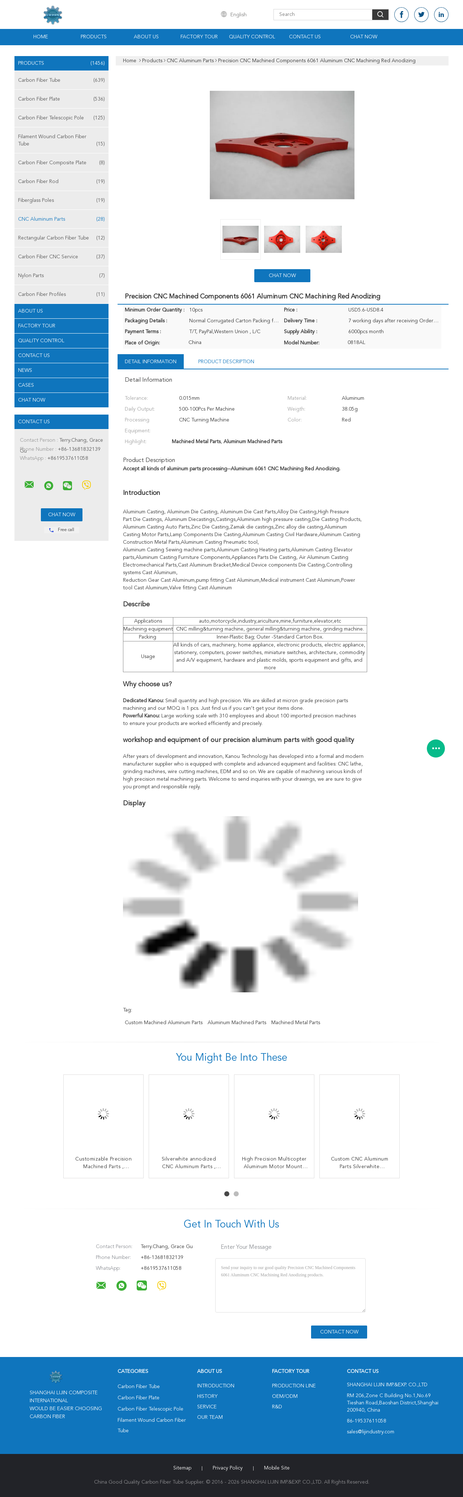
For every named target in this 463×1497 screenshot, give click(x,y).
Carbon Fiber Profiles (61, 294)
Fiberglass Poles (61, 200)
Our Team (210, 1417)
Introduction (215, 1385)
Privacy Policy (228, 1468)
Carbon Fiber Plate (61, 99)
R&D (277, 1406)
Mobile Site (277, 1468)
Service (207, 1406)
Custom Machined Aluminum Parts (164, 1022)
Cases (26, 385)
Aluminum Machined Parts (237, 1022)
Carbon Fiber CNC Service (61, 256)
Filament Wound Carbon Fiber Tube (61, 141)
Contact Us (305, 36)
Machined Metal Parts (295, 1022)
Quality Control (252, 36)
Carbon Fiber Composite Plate (61, 162)
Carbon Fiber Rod (61, 181)
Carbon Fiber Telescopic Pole (61, 118)
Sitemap (182, 1468)
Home (40, 36)
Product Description (226, 361)
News (25, 370)
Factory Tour (199, 36)
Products (94, 36)
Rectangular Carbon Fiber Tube (61, 238)
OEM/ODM (285, 1396)
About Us (146, 36)
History (207, 1396)
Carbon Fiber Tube (61, 80)
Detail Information (151, 361)
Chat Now (363, 36)
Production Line (294, 1385)
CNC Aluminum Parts (61, 219)
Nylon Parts (61, 275)
